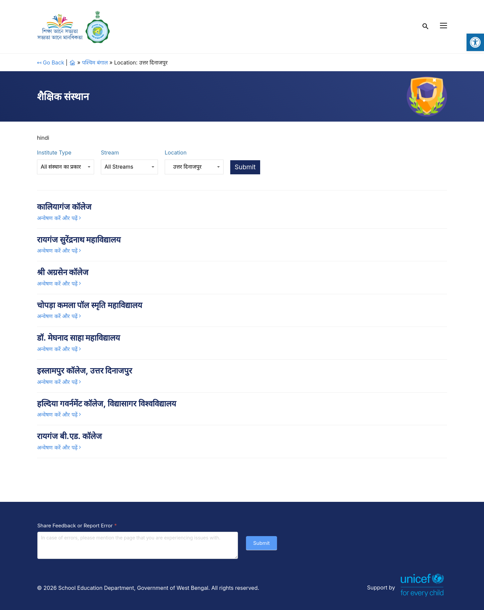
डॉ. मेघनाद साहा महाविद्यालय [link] (78, 338)
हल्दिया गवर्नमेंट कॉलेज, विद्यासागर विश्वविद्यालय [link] (106, 403)
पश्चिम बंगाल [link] (95, 62)
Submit (261, 543)
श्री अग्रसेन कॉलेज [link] (62, 272)
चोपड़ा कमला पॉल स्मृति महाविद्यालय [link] (89, 305)
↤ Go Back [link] (50, 62)
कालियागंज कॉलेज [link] (64, 207)
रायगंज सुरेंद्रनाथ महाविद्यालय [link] (79, 240)
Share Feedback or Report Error (77, 525)
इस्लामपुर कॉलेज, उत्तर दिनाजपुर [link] (84, 371)
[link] (475, 42)
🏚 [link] (72, 62)
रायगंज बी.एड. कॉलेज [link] (69, 436)
